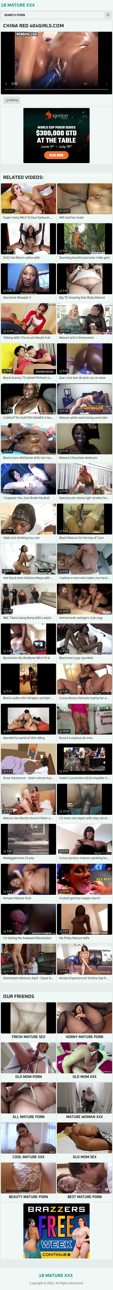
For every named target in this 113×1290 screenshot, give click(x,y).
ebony (13, 100)
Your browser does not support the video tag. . (56, 63)
